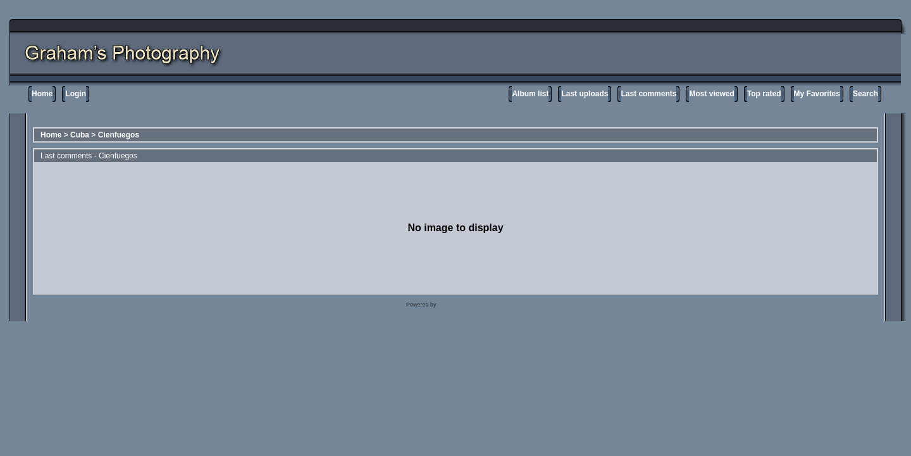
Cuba (79, 134)
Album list (530, 93)
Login (75, 93)
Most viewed (711, 93)
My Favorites (817, 93)
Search (865, 93)
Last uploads (584, 93)
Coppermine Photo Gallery (471, 304)
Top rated (764, 93)
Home (42, 93)
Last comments (648, 93)
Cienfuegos (118, 134)
